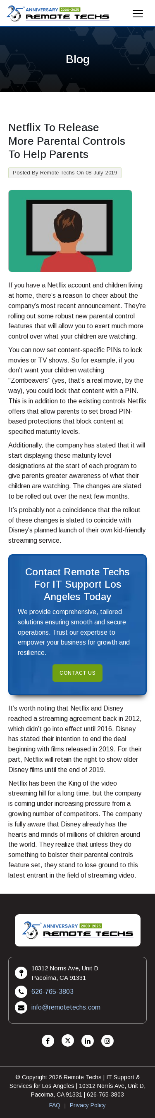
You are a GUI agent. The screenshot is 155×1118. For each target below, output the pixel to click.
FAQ (54, 1105)
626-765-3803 (52, 991)
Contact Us (77, 673)
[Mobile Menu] (138, 16)
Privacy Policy (88, 1105)
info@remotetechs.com (65, 1007)
